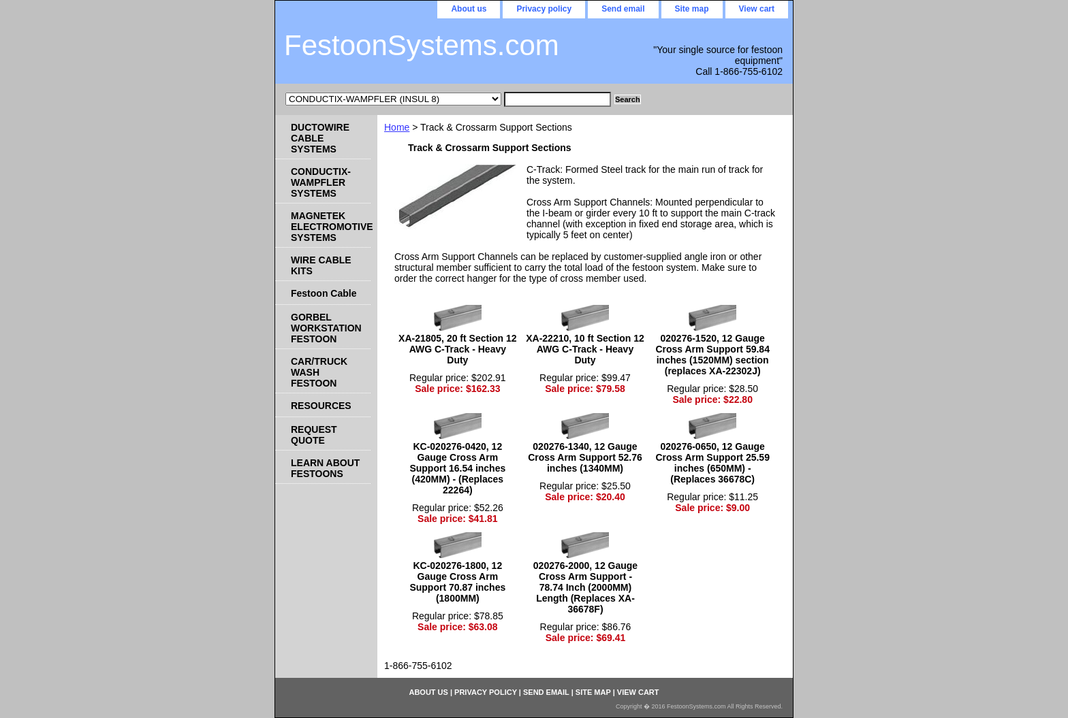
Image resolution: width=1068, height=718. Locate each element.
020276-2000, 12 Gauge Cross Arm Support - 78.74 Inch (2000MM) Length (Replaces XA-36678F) (585, 587)
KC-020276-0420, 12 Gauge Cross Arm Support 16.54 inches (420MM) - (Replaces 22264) (457, 468)
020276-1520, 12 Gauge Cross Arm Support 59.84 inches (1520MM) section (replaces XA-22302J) (712, 354)
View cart (756, 9)
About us (468, 9)
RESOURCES (321, 405)
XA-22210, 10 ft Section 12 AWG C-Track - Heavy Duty (585, 349)
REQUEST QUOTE (314, 435)
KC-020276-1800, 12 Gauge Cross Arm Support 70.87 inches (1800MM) (457, 582)
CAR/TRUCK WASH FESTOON (319, 372)
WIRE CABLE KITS (321, 265)
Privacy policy (543, 9)
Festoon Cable (323, 293)
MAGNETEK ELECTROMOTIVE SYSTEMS (331, 226)
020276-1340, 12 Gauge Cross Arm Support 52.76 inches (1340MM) (585, 457)
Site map (692, 9)
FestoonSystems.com (421, 45)
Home (396, 127)
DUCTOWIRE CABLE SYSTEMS (320, 138)
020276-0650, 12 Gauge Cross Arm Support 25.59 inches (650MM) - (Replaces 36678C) (712, 463)
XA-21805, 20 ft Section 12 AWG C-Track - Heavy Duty (457, 349)
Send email (622, 9)
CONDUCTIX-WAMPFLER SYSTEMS (321, 182)
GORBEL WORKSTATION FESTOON (326, 328)
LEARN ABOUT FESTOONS (325, 468)
